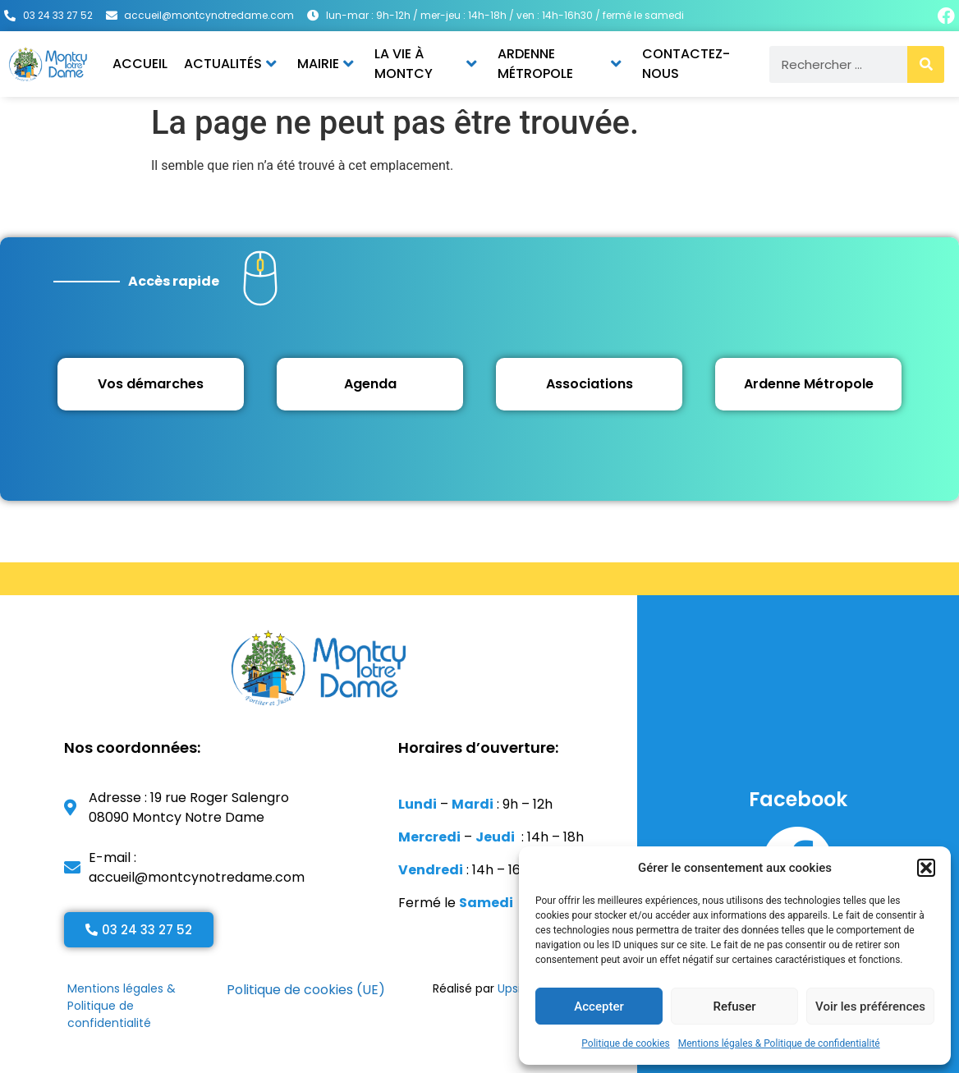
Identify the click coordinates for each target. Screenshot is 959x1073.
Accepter (598, 1006)
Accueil (139, 63)
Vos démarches (151, 383)
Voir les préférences (870, 1006)
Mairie (325, 63)
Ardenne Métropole (560, 63)
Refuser (734, 1006)
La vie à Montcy (425, 63)
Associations (589, 383)
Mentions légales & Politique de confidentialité (779, 1043)
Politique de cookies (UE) (306, 989)
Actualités (230, 63)
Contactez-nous (686, 63)
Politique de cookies (625, 1043)
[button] (926, 868)
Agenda (370, 383)
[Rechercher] (925, 64)
